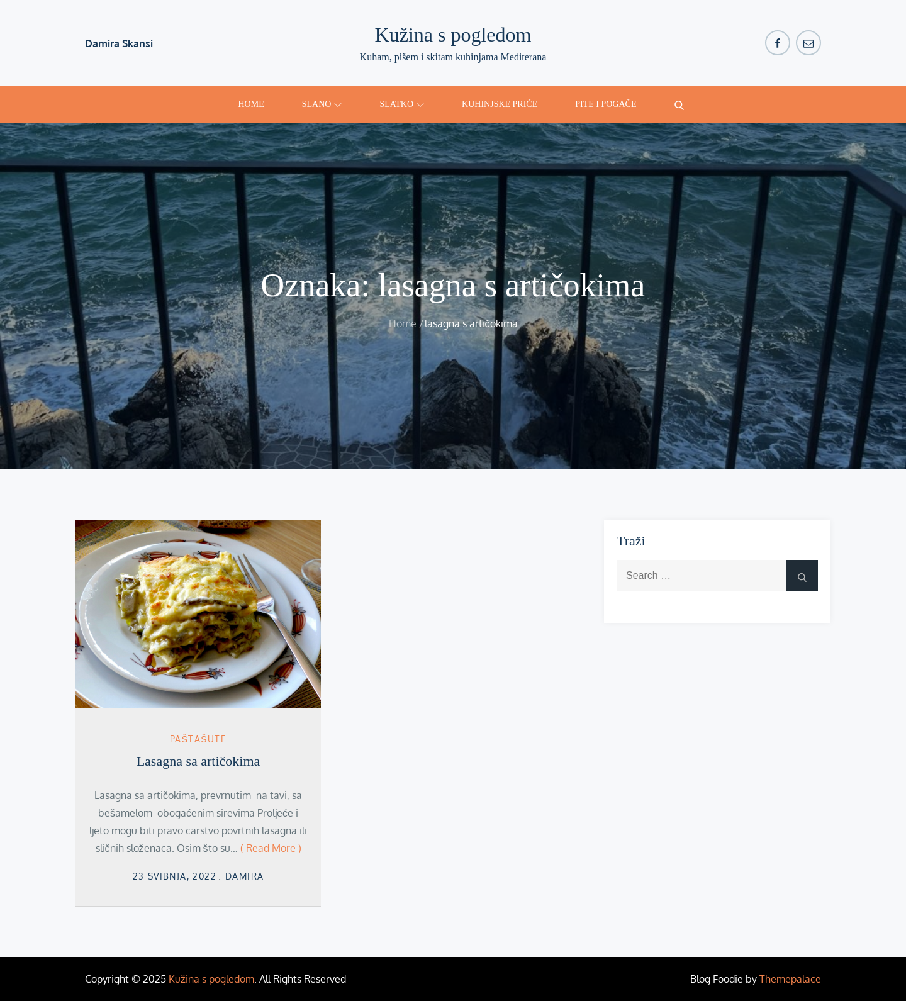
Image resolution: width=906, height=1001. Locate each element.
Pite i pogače (605, 104)
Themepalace (790, 979)
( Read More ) (270, 848)
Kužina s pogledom (453, 34)
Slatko (401, 104)
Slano (322, 104)
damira (244, 876)
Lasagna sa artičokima (198, 761)
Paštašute (198, 739)
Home (251, 104)
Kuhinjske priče (499, 104)
